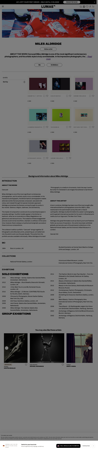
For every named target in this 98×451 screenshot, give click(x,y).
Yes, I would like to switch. (68, 445)
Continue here (86, 445)
